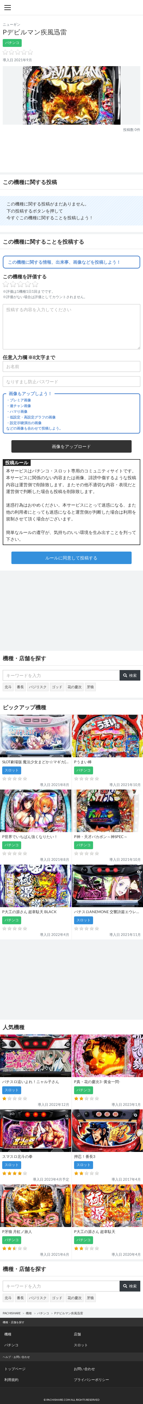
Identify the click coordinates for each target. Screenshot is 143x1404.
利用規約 (11, 1379)
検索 (130, 675)
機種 (29, 1313)
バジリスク (38, 687)
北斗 (8, 687)
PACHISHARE (12, 1313)
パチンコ (12, 43)
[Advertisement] (71, 152)
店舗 (77, 1334)
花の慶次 (75, 687)
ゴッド (57, 687)
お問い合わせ (84, 1369)
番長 (20, 687)
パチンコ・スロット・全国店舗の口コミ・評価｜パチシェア (71, 7)
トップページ (15, 1369)
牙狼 (90, 687)
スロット (81, 1345)
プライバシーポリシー (91, 1379)
